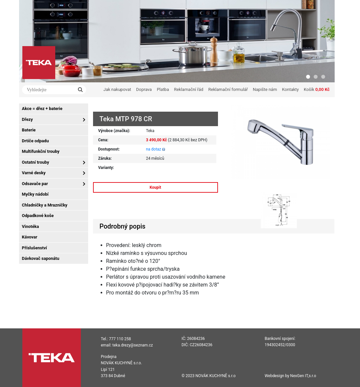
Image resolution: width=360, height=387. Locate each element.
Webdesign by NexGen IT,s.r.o (290, 375)
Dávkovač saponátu (41, 258)
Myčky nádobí (35, 194)
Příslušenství (34, 247)
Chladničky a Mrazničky (44, 205)
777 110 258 (120, 339)
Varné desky (34, 172)
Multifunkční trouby (41, 151)
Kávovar (29, 237)
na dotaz (153, 149)
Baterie (29, 129)
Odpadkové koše (38, 215)
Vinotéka (30, 226)
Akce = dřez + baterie (42, 108)
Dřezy (27, 119)
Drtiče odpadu (35, 140)
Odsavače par (35, 183)
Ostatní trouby (35, 162)
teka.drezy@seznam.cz (132, 345)
